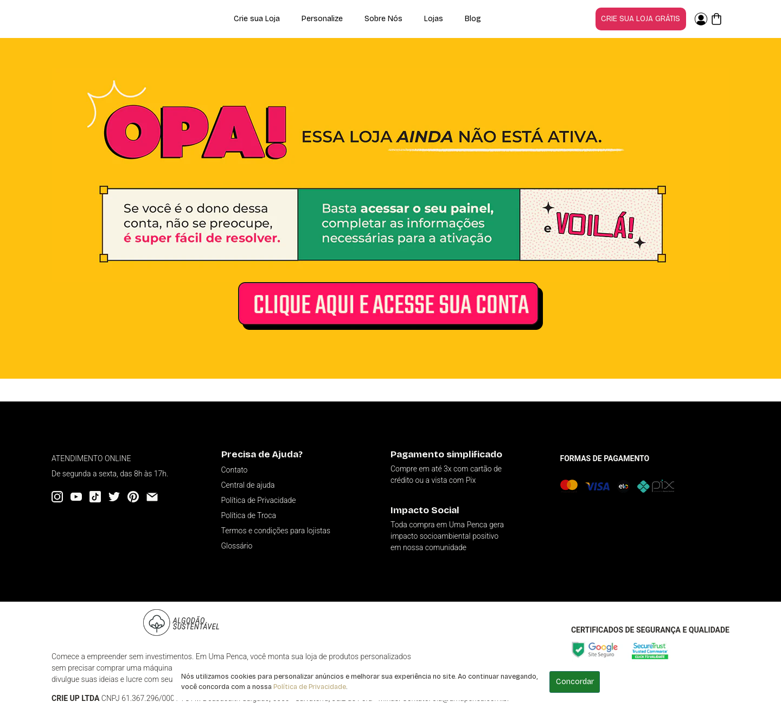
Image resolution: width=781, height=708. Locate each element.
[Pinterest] (133, 496)
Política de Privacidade (309, 687)
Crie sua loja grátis (640, 18)
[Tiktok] (95, 496)
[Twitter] (114, 496)
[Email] (152, 496)
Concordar (575, 681)
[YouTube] (76, 496)
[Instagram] (57, 496)
